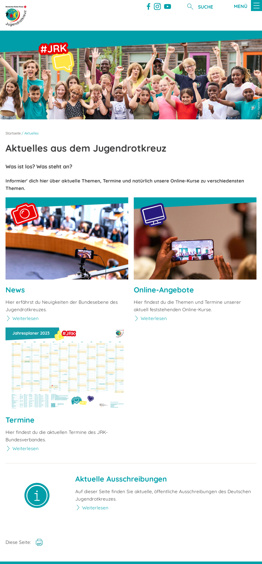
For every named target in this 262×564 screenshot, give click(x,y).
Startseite (13, 133)
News (15, 289)
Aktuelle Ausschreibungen (121, 479)
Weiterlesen (25, 318)
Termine (20, 420)
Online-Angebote (164, 289)
